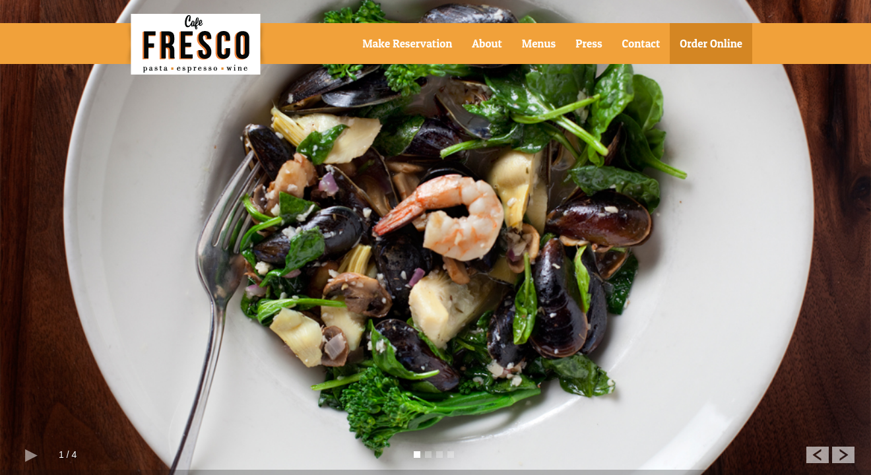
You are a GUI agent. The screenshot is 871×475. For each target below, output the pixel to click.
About (486, 43)
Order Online (711, 43)
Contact (641, 43)
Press (588, 43)
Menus (539, 43)
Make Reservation (407, 43)
